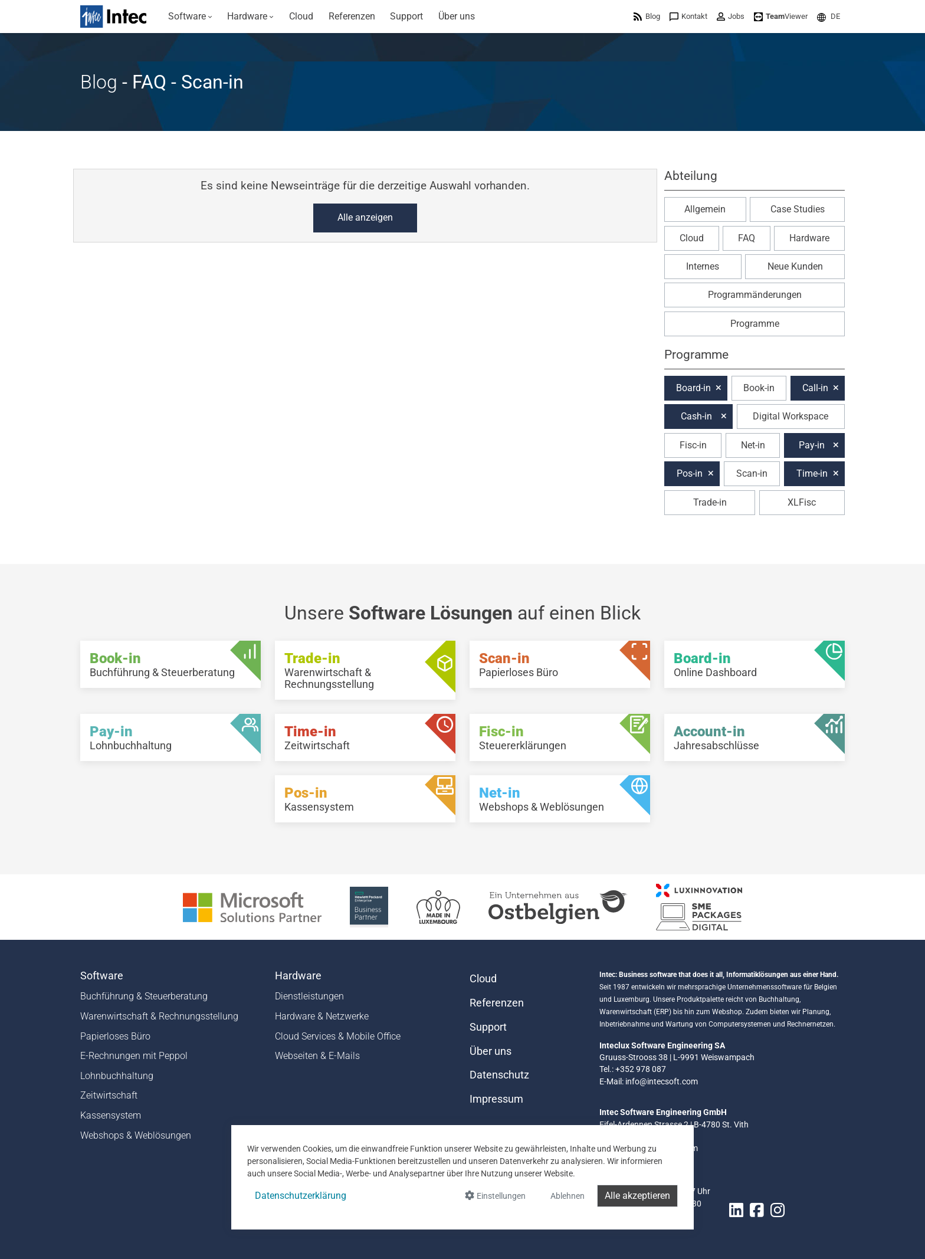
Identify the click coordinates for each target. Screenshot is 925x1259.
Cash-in (696, 416)
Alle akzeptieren (637, 1195)
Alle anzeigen (365, 217)
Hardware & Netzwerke (322, 1016)
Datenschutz (499, 1075)
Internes (702, 266)
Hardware (809, 238)
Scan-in (751, 473)
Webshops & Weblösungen (135, 1135)
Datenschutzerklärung (300, 1195)
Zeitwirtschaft (108, 1095)
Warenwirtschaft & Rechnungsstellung (159, 1016)
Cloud (692, 238)
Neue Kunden (795, 266)
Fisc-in (693, 445)
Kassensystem (110, 1115)
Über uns (490, 1051)
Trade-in (710, 502)
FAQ (746, 238)
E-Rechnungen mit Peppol (134, 1055)
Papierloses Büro (115, 1036)
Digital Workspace (790, 416)
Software (101, 976)
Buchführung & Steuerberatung (144, 996)
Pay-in (812, 445)
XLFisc (802, 502)
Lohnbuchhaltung (116, 1075)
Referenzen (497, 1003)
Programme (754, 323)
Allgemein (705, 209)
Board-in (693, 388)
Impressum (496, 1099)
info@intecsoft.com (661, 1081)
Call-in (815, 388)
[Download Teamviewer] (780, 16)
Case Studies (797, 209)
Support (488, 1027)
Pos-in (690, 473)
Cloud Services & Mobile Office (338, 1036)
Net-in (753, 445)
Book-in (759, 388)
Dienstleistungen (309, 996)
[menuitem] (190, 16)
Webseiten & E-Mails (317, 1055)
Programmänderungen (755, 294)
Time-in (812, 473)
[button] (828, 16)
